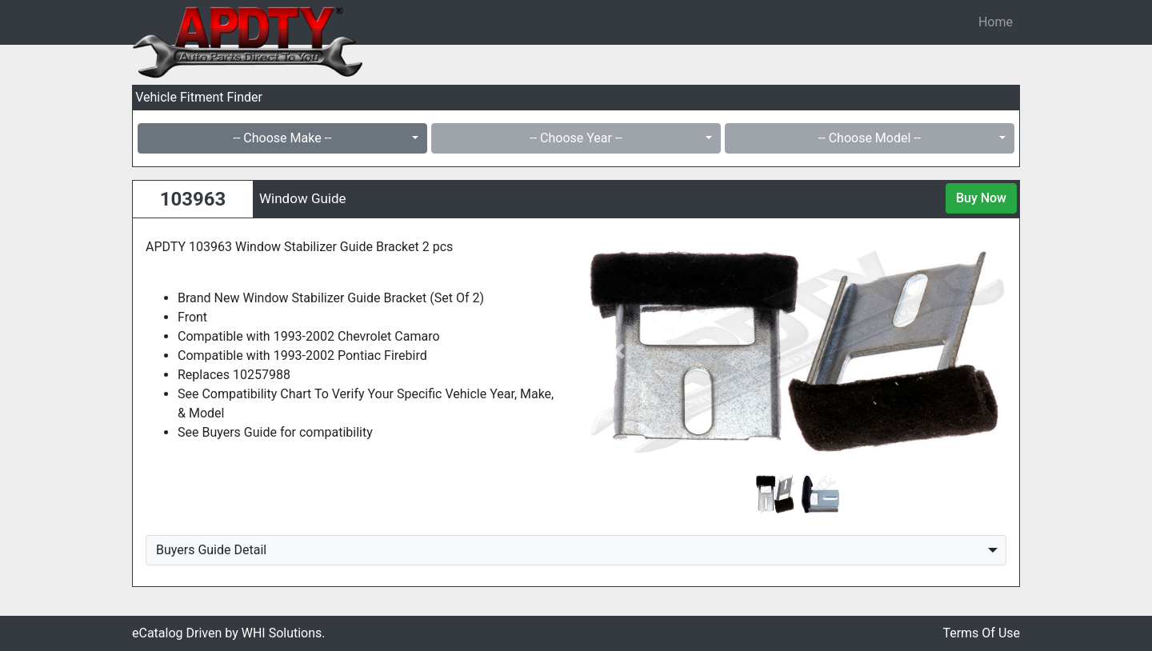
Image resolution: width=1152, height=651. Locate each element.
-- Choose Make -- (283, 138)
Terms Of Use (981, 633)
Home (995, 22)
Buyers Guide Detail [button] (211, 549)
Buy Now (981, 198)
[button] (619, 351)
